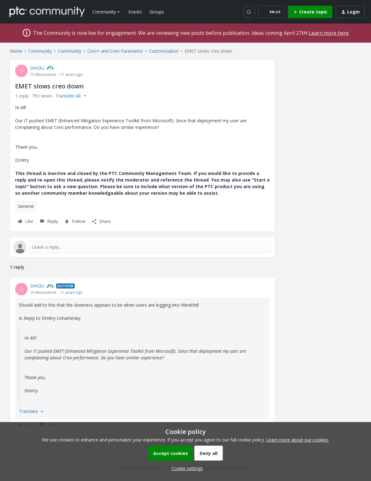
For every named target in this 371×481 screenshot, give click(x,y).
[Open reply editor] (142, 247)
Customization (164, 51)
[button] (271, 12)
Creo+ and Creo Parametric (115, 51)
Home (16, 51)
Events (135, 12)
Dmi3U (37, 68)
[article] (142, 356)
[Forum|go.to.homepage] (47, 12)
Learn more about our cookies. (297, 440)
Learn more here (329, 32)
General (26, 206)
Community (40, 51)
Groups (156, 12)
